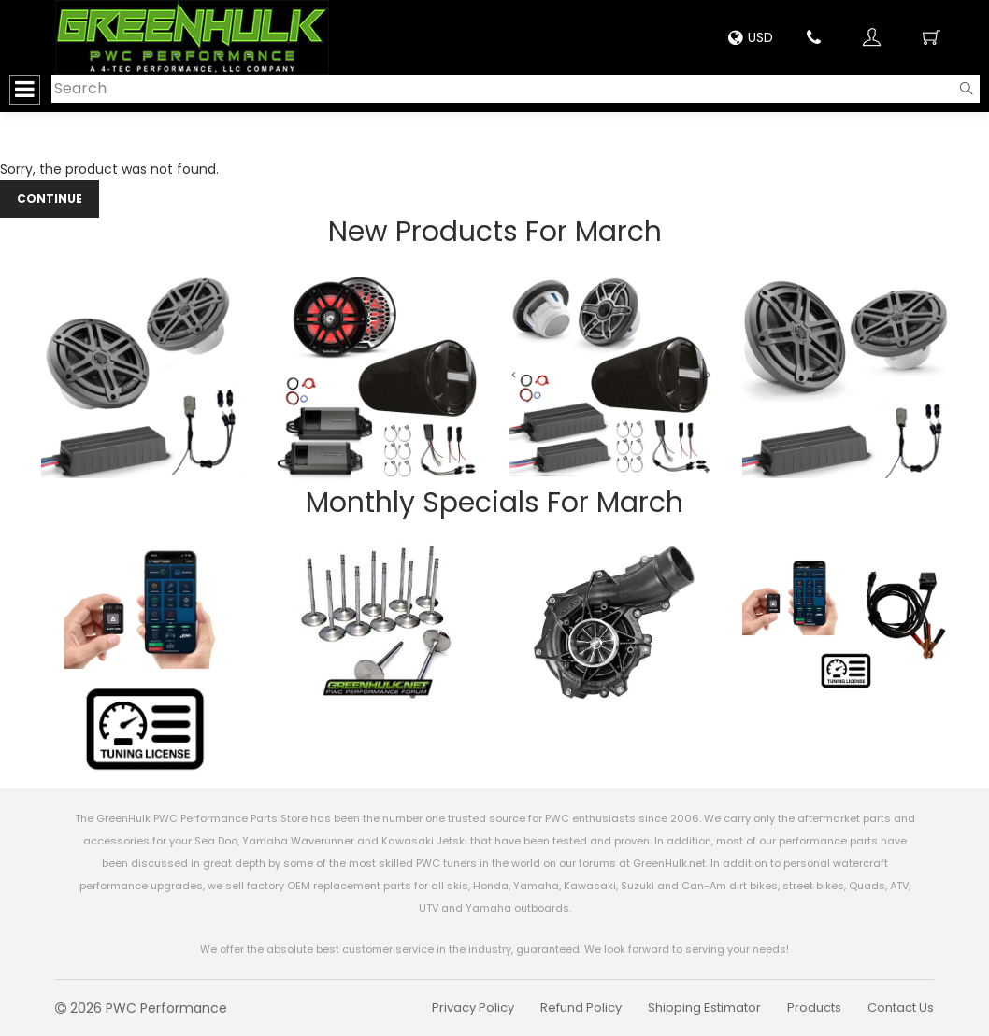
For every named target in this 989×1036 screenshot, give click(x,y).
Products (814, 1007)
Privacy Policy (473, 1007)
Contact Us (900, 1007)
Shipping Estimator (704, 1007)
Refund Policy (581, 1007)
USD (750, 37)
